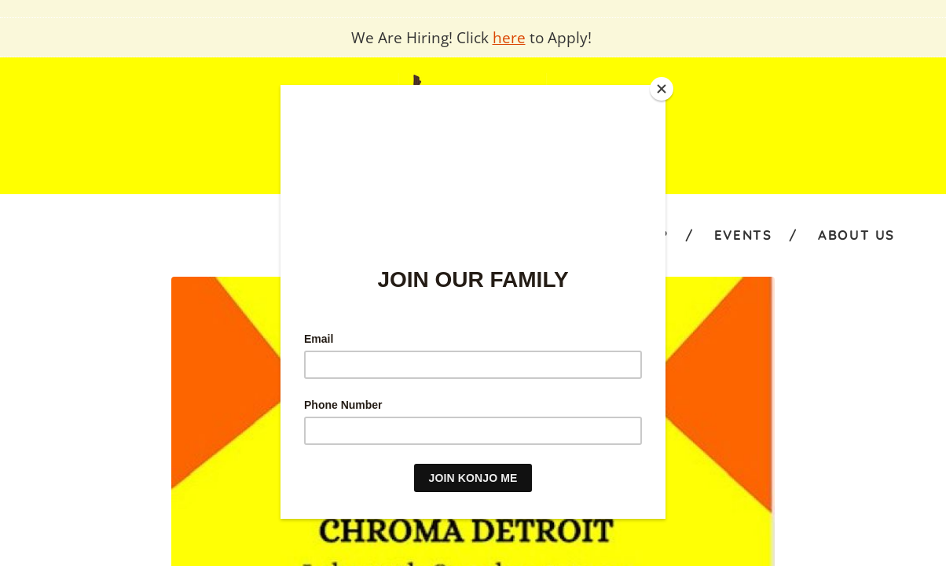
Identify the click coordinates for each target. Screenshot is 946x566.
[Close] (661, 89)
